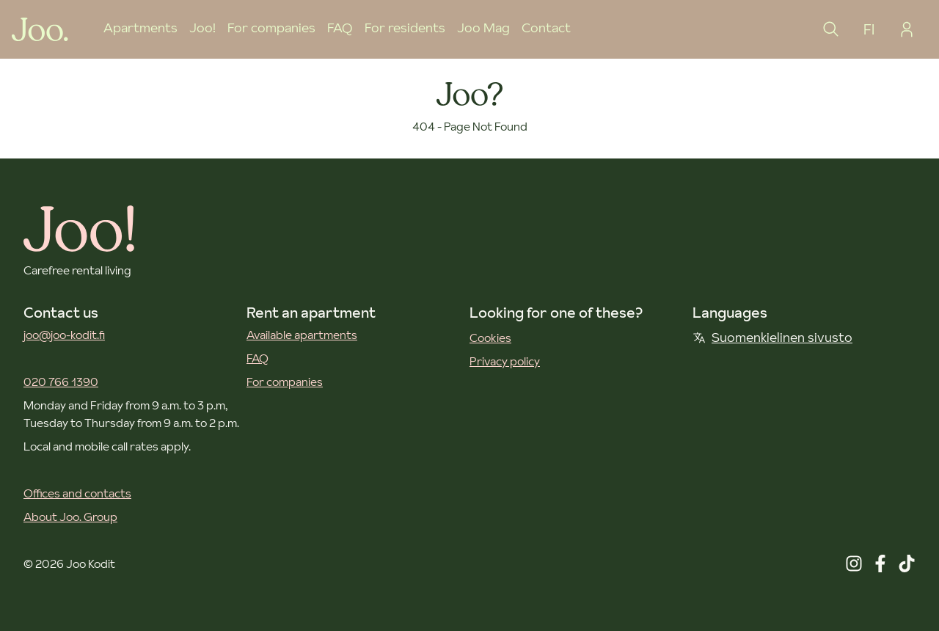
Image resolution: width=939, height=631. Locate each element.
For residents (405, 27)
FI (868, 29)
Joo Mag (483, 27)
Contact (546, 27)
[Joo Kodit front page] (40, 29)
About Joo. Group (70, 516)
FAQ (340, 27)
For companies (271, 27)
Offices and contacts (77, 493)
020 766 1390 (60, 381)
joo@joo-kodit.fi (64, 335)
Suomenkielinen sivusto (772, 337)
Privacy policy (505, 361)
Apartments (140, 27)
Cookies (490, 337)
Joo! (202, 27)
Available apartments (301, 335)
